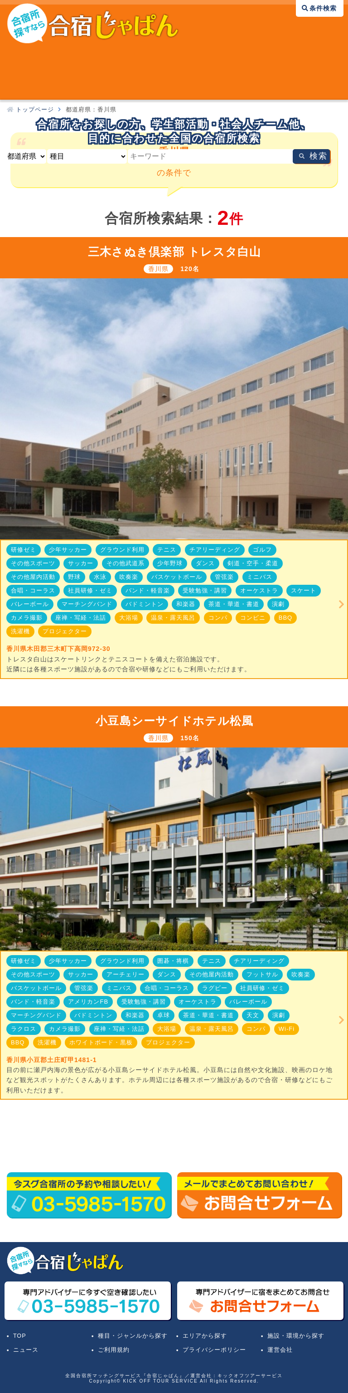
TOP (19, 1336)
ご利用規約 (114, 1350)
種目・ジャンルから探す (133, 1336)
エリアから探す (205, 1336)
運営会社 (280, 1350)
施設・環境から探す (295, 1336)
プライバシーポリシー (214, 1350)
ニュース (26, 1350)
